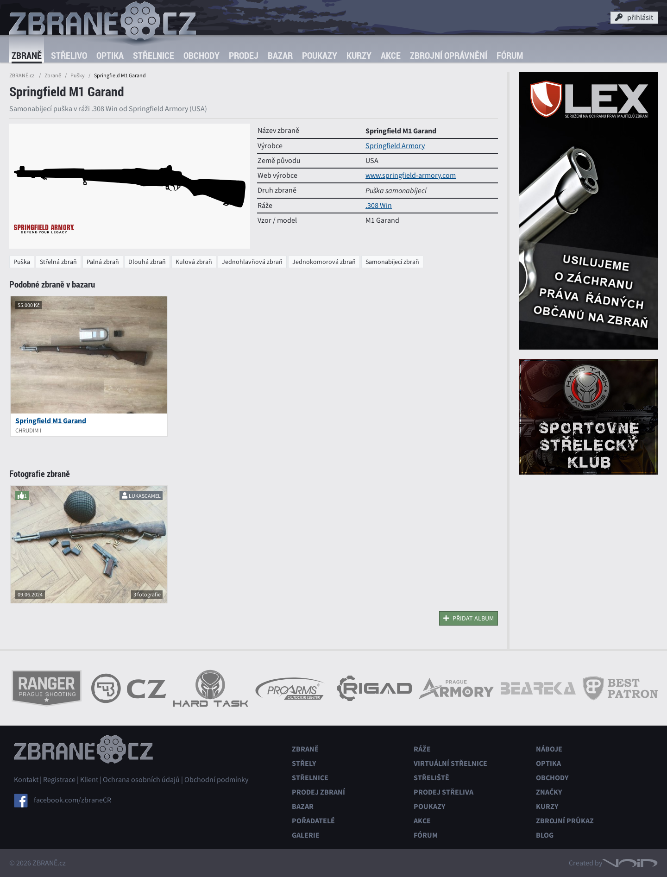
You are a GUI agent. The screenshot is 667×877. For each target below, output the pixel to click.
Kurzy (358, 55)
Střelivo (69, 55)
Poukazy (319, 55)
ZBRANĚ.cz (22, 75)
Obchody (201, 55)
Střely (304, 763)
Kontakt (26, 779)
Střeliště (431, 778)
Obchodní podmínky (216, 779)
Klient (89, 779)
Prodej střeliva (443, 792)
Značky (549, 792)
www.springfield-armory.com (410, 175)
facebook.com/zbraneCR (72, 800)
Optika (110, 55)
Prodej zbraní (318, 792)
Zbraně (27, 55)
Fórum (510, 55)
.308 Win (378, 205)
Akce (391, 55)
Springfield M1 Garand (50, 421)
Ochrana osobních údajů (141, 779)
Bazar (280, 55)
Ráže (422, 749)
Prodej (243, 55)
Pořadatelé (313, 821)
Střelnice (153, 55)
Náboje (549, 749)
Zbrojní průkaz (565, 821)
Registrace (59, 779)
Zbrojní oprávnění (448, 55)
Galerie (306, 835)
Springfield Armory (395, 145)
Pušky (77, 75)
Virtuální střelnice (450, 763)
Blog (545, 835)
